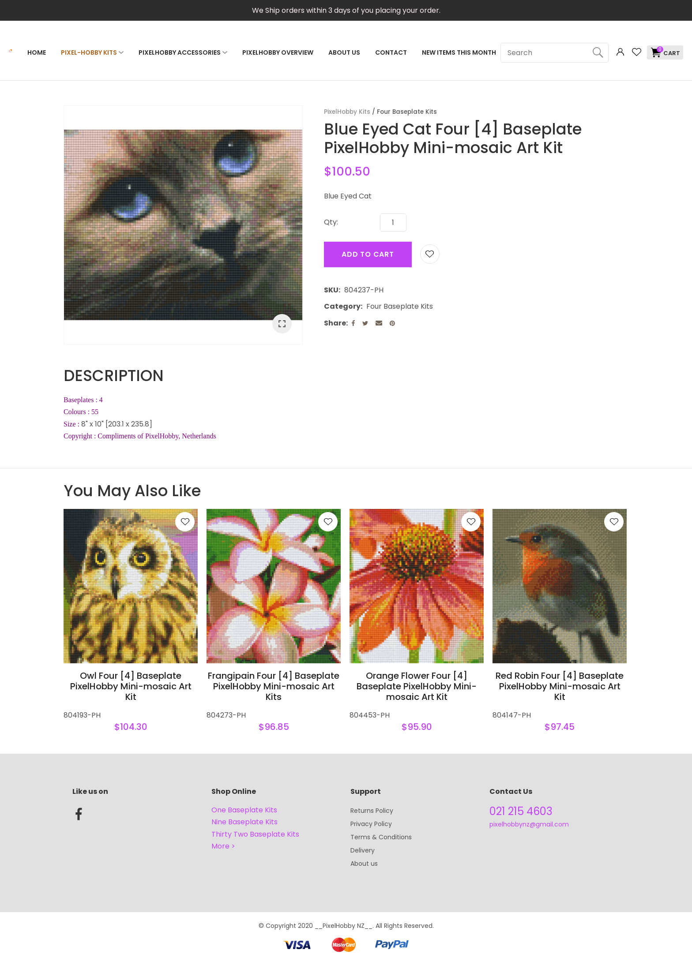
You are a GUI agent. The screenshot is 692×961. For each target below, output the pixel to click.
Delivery (362, 850)
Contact (391, 52)
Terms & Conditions (381, 837)
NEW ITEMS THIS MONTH (459, 52)
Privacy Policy (371, 823)
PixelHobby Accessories (180, 52)
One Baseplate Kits (244, 810)
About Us (344, 52)
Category (342, 306)
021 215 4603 (521, 811)
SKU (331, 290)
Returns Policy (371, 810)
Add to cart (368, 254)
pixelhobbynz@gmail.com (529, 824)
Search (598, 53)
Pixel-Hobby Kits (89, 52)
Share (335, 323)
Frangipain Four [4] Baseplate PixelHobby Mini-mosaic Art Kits (273, 686)
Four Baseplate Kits (407, 112)
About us (364, 863)
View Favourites (636, 52)
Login (620, 52)
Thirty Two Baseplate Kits (255, 834)
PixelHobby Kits (347, 112)
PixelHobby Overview (277, 52)
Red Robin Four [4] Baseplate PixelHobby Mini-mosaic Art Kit (560, 686)
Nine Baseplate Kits (244, 822)
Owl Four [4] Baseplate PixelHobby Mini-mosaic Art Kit (131, 686)
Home (36, 52)
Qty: (331, 222)
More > (223, 846)
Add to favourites (185, 521)
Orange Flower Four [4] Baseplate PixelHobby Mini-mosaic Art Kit (417, 686)
